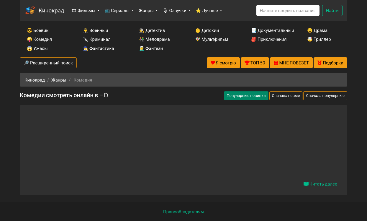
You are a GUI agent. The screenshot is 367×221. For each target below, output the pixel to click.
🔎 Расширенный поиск (48, 62)
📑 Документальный (271, 30)
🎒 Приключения (268, 39)
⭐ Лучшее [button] (207, 10)
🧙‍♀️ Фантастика (98, 48)
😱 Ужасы (37, 48)
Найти (332, 10)
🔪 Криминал (97, 39)
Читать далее (320, 183)
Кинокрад (51, 10)
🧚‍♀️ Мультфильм (211, 39)
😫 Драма (317, 30)
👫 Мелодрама (154, 39)
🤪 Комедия (39, 39)
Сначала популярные (325, 95)
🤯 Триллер (319, 39)
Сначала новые (286, 95)
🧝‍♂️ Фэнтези (151, 48)
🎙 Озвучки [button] (175, 10)
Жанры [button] (147, 10)
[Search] (288, 10)
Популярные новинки (246, 95)
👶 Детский (207, 30)
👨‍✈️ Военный (95, 30)
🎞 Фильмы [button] (83, 10)
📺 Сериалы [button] (117, 10)
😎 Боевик (37, 30)
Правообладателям (183, 211)
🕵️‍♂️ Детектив (152, 30)
